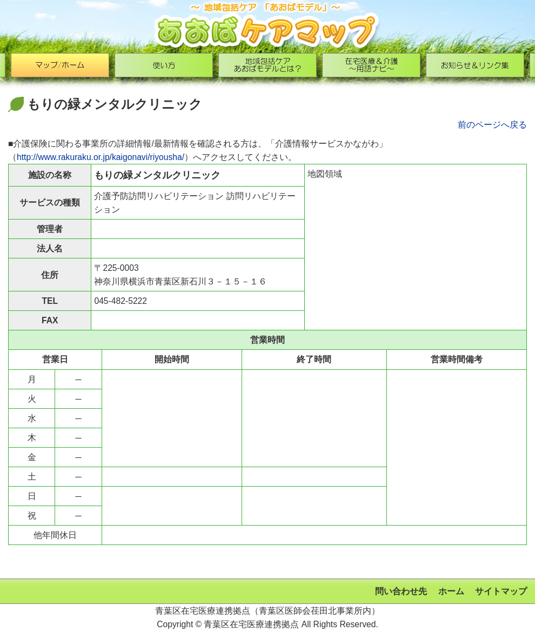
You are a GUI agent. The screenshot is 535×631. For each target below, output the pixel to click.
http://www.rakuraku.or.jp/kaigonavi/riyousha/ (100, 157)
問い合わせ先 (401, 591)
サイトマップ (501, 591)
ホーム (451, 591)
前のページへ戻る (492, 124)
